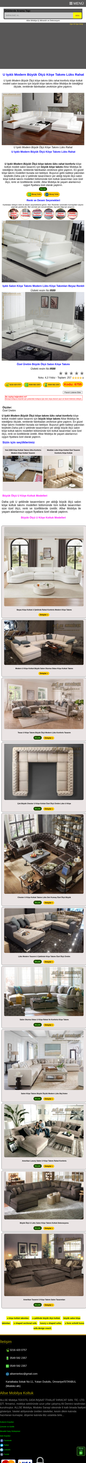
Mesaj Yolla (34, 194)
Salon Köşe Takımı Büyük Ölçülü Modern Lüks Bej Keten (44, 1094)
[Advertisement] (43, 47)
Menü (76, 3)
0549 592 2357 (32, 385)
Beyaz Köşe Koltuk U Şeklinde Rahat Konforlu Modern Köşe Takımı (44, 610)
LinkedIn (5, 1450)
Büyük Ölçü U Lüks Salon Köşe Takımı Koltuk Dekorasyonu (44, 1223)
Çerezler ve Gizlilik (7, 1427)
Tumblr (4, 1454)
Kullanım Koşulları (7, 1422)
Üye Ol (72, 24)
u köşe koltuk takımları (18, 1318)
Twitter (4, 1445)
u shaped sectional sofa (25, 1323)
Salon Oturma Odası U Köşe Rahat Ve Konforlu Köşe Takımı (44, 1020)
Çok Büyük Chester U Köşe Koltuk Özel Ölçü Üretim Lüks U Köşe (44, 804)
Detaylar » (44, 615)
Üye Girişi (79, 24)
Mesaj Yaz (81, 1451)
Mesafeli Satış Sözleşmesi (10, 1431)
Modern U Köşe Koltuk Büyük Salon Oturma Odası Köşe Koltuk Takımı (44, 669)
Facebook (6, 1441)
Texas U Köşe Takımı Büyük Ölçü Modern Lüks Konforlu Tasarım (44, 733)
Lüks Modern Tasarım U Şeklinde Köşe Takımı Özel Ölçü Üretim (44, 956)
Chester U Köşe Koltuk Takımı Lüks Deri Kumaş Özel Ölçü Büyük (44, 897)
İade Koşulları (5, 1436)
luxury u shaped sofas (50, 1323)
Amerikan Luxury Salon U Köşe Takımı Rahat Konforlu (44, 1161)
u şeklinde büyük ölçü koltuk (46, 1318)
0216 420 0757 (13, 385)
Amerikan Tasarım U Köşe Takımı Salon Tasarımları (44, 1300)
